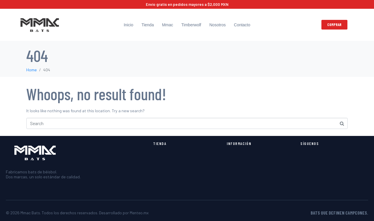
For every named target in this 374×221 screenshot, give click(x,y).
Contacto (242, 25)
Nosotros (217, 25)
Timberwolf (191, 25)
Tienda (147, 25)
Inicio (128, 25)
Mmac (167, 25)
